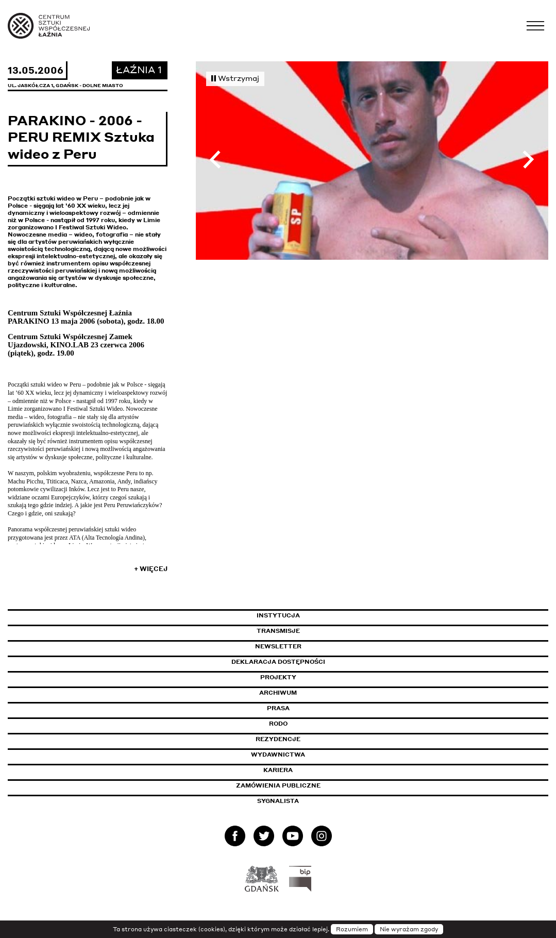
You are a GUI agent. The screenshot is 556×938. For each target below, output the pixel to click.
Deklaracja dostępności (278, 661)
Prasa (278, 708)
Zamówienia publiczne (301, 785)
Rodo (278, 723)
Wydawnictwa (278, 754)
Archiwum (278, 692)
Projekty (278, 677)
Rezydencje (278, 739)
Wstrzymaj (235, 77)
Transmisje (322, 630)
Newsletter (278, 646)
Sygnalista (278, 801)
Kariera (278, 770)
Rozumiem (352, 929)
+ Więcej (150, 569)
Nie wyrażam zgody (409, 929)
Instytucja (278, 615)
